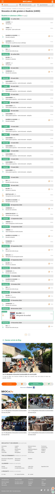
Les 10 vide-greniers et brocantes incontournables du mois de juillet (20, 374)
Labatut (16, 450)
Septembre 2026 (45, 466)
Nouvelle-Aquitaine (6, 8)
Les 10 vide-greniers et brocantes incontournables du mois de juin (40, 411)
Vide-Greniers (18, 458)
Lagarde (16, 446)
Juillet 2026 (30, 466)
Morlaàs (3, 450)
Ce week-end (4, 468)
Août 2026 (30, 468)
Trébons (30, 447)
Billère (3, 449)
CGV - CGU (4, 483)
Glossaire (44, 483)
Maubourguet (31, 452)
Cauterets (30, 450)
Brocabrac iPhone (19, 483)
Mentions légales (5, 482)
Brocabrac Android (19, 482)
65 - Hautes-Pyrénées (19, 474)
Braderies (30, 458)
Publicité (30, 483)
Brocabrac (30, 482)
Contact (43, 485)
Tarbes (16, 447)
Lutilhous (43, 450)
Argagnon (43, 449)
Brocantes (4, 460)
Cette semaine (18, 466)
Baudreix (28, 8)
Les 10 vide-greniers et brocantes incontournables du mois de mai (14, 433)
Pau (2, 447)
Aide (43, 482)
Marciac (43, 452)
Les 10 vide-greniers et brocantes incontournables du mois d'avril (40, 433)
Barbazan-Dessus (32, 446)
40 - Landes (30, 474)
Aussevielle (4, 452)
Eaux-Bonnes (18, 449)
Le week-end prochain (19, 468)
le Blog (29, 485)
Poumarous (43, 446)
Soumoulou (4, 446)
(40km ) (22, 15)
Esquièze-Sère (44, 447)
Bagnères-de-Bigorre (32, 449)
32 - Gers (4, 474)
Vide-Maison (17, 460)
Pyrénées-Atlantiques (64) (18, 8)
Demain (3, 466)
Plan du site (4, 485)
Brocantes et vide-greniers (7, 458)
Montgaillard (17, 452)
